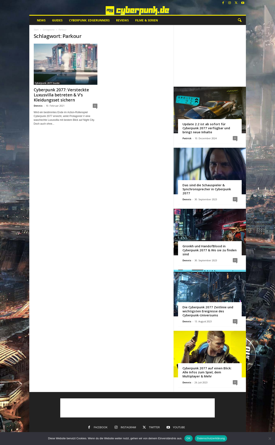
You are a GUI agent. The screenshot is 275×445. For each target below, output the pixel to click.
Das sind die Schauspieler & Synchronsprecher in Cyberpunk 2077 (206, 189)
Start (36, 29)
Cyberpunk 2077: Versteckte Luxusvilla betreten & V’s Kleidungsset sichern (61, 95)
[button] (239, 20)
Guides (57, 20)
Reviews (122, 20)
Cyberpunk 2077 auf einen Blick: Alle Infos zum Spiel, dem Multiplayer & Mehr (207, 372)
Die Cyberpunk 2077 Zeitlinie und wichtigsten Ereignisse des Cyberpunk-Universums (207, 311)
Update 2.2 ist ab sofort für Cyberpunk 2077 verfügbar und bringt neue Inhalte (206, 128)
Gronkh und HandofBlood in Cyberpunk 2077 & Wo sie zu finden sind (209, 250)
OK (189, 438)
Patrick (186, 138)
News (41, 20)
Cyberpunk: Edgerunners (89, 20)
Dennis (38, 105)
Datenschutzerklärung (211, 438)
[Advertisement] (209, 55)
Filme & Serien (146, 20)
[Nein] (270, 438)
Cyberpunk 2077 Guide (47, 83)
